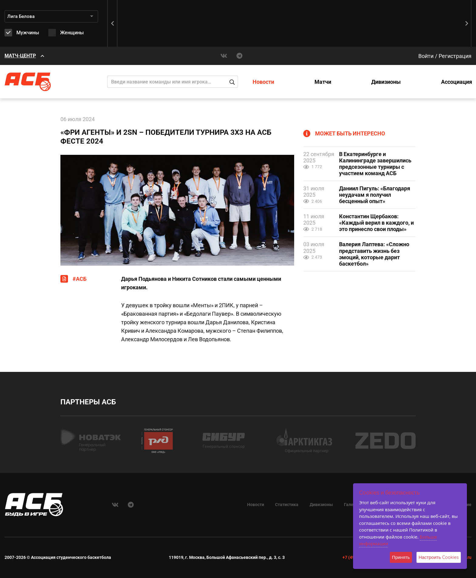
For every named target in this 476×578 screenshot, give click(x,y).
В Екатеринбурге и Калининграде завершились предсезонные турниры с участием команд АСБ (375, 163)
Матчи (322, 82)
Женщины (72, 33)
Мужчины (27, 33)
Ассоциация (456, 82)
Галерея (352, 504)
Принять (401, 557)
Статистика (286, 504)
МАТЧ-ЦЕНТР (20, 56)
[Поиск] (172, 82)
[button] (467, 23)
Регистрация (455, 56)
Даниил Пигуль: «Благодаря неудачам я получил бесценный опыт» (374, 194)
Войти (425, 56)
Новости (263, 82)
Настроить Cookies (439, 557)
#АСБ (80, 279)
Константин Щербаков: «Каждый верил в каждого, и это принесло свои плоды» (376, 222)
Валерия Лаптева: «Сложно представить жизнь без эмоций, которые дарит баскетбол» (374, 254)
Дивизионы (386, 82)
